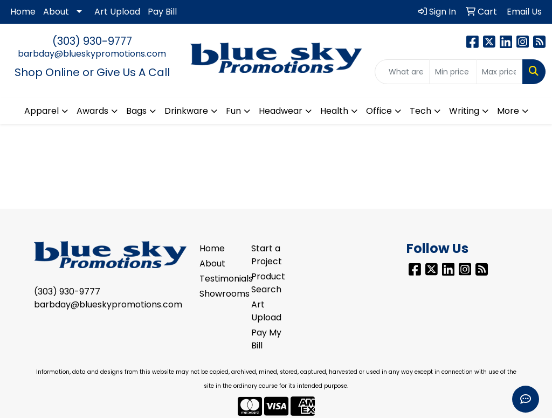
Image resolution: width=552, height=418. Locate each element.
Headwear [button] (280, 111)
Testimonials (218, 278)
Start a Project (266, 255)
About (56, 11)
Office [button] (379, 111)
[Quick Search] (402, 71)
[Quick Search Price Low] (452, 71)
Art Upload (117, 11)
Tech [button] (420, 111)
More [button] (508, 111)
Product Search (268, 283)
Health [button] (334, 111)
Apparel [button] (41, 111)
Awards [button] (92, 111)
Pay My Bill (266, 339)
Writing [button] (464, 111)
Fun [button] (233, 111)
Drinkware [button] (186, 111)
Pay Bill (162, 11)
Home (23, 11)
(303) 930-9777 (92, 41)
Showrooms (218, 293)
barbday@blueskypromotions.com (92, 53)
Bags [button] (136, 111)
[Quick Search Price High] (499, 71)
